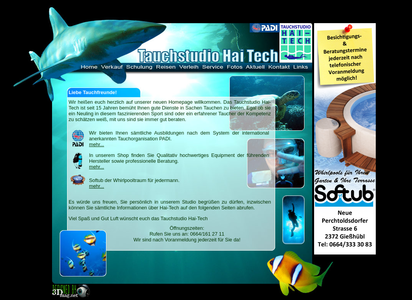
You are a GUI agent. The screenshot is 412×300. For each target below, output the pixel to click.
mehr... (96, 144)
